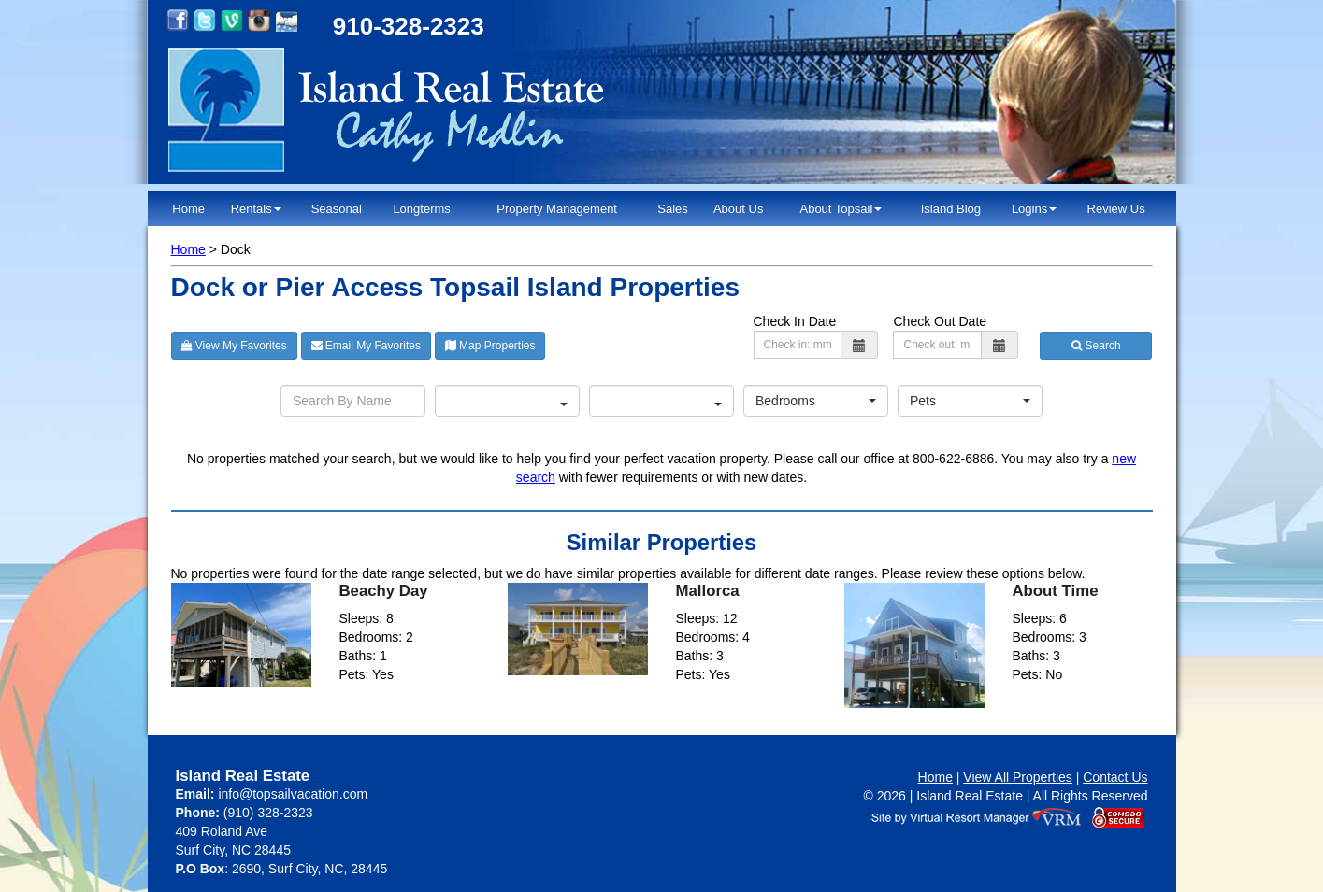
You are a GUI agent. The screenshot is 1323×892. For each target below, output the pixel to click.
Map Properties (490, 345)
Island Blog (951, 209)
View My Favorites (234, 345)
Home (188, 209)
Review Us (1116, 209)
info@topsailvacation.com (292, 793)
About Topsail (840, 209)
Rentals (256, 209)
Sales (672, 209)
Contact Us (1115, 777)
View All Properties (1017, 777)
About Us (738, 209)
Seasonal (336, 209)
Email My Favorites (366, 345)
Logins (1034, 209)
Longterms (421, 209)
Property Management (556, 209)
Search (1095, 345)
